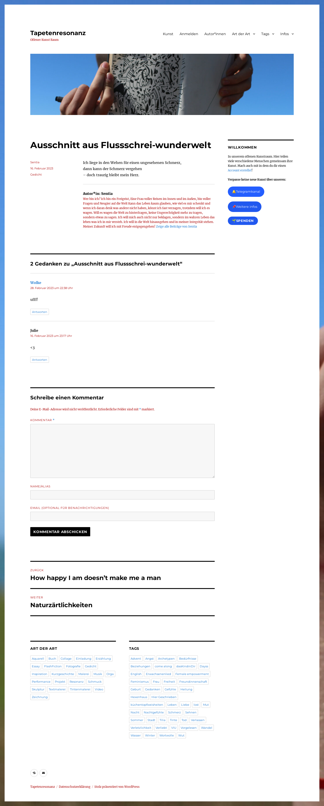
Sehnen (190, 712)
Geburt (136, 689)
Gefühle (170, 689)
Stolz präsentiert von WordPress (117, 787)
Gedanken (152, 689)
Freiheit (169, 681)
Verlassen (198, 720)
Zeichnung (40, 697)
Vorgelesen (189, 727)
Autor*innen (215, 34)
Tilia (163, 720)
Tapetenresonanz (58, 33)
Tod (184, 720)
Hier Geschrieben (163, 697)
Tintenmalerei (80, 689)
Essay (36, 666)
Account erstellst (240, 170)
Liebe (185, 704)
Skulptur (38, 689)
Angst (149, 658)
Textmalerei (57, 689)
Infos (284, 34)
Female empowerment (192, 674)
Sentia (35, 162)
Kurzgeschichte (63, 674)
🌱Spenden (243, 221)
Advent (136, 658)
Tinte (173, 720)
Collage (66, 658)
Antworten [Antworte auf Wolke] (39, 312)
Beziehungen (140, 666)
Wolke (35, 282)
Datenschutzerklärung (74, 787)
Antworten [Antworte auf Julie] (39, 359)
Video (99, 689)
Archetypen (166, 658)
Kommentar (42, 420)
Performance (41, 681)
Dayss (204, 666)
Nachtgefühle (154, 712)
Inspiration (39, 674)
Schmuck (95, 681)
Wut (181, 735)
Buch (52, 658)
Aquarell (38, 658)
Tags (265, 34)
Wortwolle (166, 735)
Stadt (151, 720)
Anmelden (189, 34)
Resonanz (77, 681)
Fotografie (73, 666)
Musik (98, 674)
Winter (150, 735)
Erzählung (103, 658)
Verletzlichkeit (141, 727)
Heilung (186, 689)
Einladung (83, 658)
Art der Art (241, 34)
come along (163, 666)
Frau (156, 681)
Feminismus (140, 681)
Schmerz (174, 712)
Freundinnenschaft (193, 681)
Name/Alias (40, 486)
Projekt (60, 681)
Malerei (83, 674)
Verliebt (161, 727)
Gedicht (36, 174)
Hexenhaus (139, 697)
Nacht (135, 712)
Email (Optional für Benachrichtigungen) (69, 508)
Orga (110, 674)
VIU (173, 727)
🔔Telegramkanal (246, 192)
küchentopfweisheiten (147, 704)
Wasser (136, 735)
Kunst (168, 34)
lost (196, 704)
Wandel (206, 727)
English (136, 674)
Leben (172, 704)
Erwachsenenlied (158, 674)
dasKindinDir (185, 666)
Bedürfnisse (187, 658)
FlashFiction (53, 666)
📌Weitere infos (244, 207)
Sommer (137, 720)
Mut (206, 704)
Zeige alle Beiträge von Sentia (176, 226)
